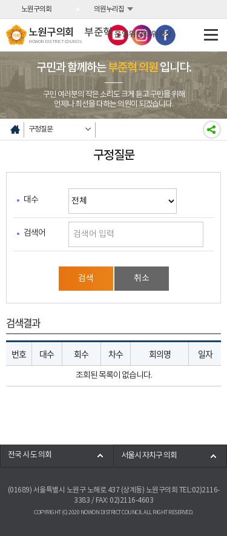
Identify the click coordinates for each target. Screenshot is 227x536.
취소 (142, 278)
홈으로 (15, 129)
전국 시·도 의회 (29, 455)
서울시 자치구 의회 (149, 455)
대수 (31, 200)
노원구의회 (36, 9)
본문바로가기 (0, 0)
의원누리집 (109, 9)
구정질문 (40, 129)
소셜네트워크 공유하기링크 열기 (212, 130)
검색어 (34, 233)
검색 (86, 278)
